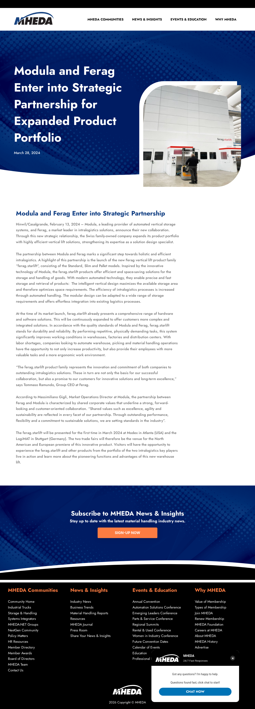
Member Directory (21, 646)
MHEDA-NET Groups (23, 622)
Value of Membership (211, 599)
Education (139, 652)
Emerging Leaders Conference (155, 610)
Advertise (202, 646)
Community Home (21, 599)
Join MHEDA (204, 610)
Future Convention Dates (150, 640)
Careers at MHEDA (209, 628)
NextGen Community (23, 628)
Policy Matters (18, 634)
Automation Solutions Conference (157, 605)
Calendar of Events (146, 646)
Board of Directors (21, 658)
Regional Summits (145, 622)
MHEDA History (207, 640)
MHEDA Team (18, 664)
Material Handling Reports (89, 610)
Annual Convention (146, 599)
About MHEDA (206, 634)
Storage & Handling (23, 610)
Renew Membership (209, 616)
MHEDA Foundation (210, 622)
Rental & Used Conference (152, 628)
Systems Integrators (22, 616)
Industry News (80, 599)
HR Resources (18, 640)
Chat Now (195, 691)
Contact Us (16, 670)
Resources (77, 616)
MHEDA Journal (82, 622)
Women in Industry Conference (155, 634)
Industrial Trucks (19, 605)
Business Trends (81, 605)
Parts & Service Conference (153, 616)
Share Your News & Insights (90, 634)
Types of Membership (211, 605)
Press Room (79, 628)
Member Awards (20, 652)
